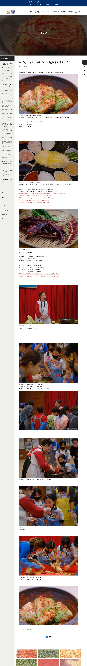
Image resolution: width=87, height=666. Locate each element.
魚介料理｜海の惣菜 (6, 93)
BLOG (47, 11)
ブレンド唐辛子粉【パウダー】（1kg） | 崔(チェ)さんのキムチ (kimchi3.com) (39, 276)
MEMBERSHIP (55, 11)
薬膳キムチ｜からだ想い (7, 73)
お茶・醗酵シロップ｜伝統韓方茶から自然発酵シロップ (7, 142)
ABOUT (4, 197)
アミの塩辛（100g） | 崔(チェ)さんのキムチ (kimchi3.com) (34, 200)
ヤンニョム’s (5, 184)
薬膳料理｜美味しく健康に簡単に (7, 114)
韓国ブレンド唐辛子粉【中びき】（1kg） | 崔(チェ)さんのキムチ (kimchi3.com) (39, 273)
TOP (31, 11)
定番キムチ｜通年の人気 (7, 70)
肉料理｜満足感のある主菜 (7, 90)
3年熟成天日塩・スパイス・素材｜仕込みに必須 (7, 130)
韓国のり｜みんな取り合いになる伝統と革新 (7, 106)
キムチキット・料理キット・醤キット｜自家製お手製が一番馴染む (7, 156)
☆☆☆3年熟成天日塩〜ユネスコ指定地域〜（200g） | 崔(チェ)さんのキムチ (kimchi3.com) (42, 193)
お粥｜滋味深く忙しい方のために (7, 110)
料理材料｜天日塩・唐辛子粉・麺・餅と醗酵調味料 (7, 125)
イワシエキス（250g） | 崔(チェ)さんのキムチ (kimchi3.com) (34, 202)
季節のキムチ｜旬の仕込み (7, 76)
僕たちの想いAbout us (37, 12)
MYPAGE (63, 11)
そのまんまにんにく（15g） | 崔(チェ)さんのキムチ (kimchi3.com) (36, 197)
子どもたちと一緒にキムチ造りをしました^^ (44, 62)
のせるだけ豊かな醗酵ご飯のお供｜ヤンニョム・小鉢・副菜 (7, 101)
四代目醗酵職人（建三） (7, 180)
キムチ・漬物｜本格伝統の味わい (7, 64)
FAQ (43, 11)
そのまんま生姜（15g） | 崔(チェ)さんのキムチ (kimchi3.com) (35, 195)
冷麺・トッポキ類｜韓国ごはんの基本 (7, 138)
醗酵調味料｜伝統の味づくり (7, 134)
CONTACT (70, 11)
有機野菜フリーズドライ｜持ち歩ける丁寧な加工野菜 (7, 147)
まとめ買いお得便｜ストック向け (7, 175)
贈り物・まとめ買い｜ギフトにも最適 (7, 162)
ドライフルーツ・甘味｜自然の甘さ (7, 118)
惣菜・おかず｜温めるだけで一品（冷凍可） (7, 86)
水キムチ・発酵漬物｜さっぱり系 (7, 79)
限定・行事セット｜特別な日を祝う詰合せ (7, 171)
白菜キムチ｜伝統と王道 (7, 67)
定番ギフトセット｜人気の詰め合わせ (7, 167)
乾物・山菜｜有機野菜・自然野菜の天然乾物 (7, 151)
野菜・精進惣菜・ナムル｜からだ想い (7, 97)
